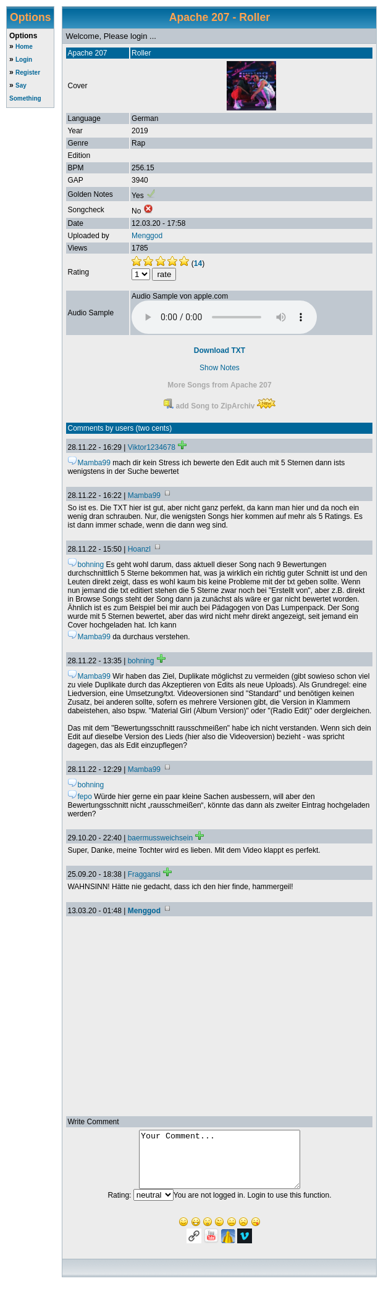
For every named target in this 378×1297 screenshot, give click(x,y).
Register (27, 72)
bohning (141, 661)
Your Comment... (219, 1165)
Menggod (147, 235)
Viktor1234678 (151, 447)
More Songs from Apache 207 (219, 385)
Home (24, 46)
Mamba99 (144, 495)
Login (23, 59)
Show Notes (220, 367)
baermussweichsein (160, 838)
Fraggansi (144, 874)
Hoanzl (139, 549)
